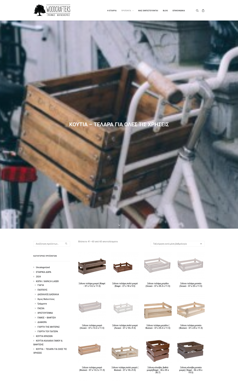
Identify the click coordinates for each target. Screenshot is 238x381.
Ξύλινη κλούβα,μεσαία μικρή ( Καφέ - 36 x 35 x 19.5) (190, 370)
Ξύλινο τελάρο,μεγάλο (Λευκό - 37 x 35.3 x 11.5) (158, 284)
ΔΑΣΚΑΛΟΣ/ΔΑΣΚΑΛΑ (48, 294)
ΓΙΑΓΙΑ (40, 285)
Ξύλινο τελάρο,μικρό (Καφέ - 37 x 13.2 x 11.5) (92, 284)
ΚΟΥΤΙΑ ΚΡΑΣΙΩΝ (44, 336)
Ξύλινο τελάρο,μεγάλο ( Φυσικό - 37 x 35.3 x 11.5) (157, 326)
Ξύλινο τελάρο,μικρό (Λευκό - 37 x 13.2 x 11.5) (92, 326)
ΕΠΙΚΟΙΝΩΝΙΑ (179, 11)
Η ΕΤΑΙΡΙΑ (112, 11)
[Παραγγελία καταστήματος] (178, 244)
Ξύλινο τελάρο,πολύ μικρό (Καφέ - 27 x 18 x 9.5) (125, 284)
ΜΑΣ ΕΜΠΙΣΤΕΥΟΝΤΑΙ (148, 11)
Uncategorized (43, 267)
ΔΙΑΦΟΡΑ (42, 322)
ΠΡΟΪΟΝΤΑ (127, 11)
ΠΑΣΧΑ (40, 308)
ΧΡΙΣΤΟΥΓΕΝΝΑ (45, 313)
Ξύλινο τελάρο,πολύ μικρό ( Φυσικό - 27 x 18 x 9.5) (125, 368)
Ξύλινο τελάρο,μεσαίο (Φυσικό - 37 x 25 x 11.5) (191, 326)
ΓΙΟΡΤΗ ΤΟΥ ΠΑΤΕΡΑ (47, 331)
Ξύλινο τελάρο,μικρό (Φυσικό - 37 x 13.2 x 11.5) (92, 368)
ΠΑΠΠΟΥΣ (42, 290)
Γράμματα (42, 303)
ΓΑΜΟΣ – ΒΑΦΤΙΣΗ (46, 317)
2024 (38, 276)
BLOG (165, 11)
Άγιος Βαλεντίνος (46, 299)
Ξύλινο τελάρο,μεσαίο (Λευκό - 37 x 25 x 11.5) (190, 284)
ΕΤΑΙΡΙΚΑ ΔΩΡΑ (43, 272)
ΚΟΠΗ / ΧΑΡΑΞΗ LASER (47, 281)
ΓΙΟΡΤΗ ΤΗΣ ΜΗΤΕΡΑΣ (48, 327)
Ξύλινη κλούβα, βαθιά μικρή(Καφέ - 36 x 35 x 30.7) (158, 370)
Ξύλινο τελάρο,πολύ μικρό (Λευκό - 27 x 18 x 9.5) (125, 326)
